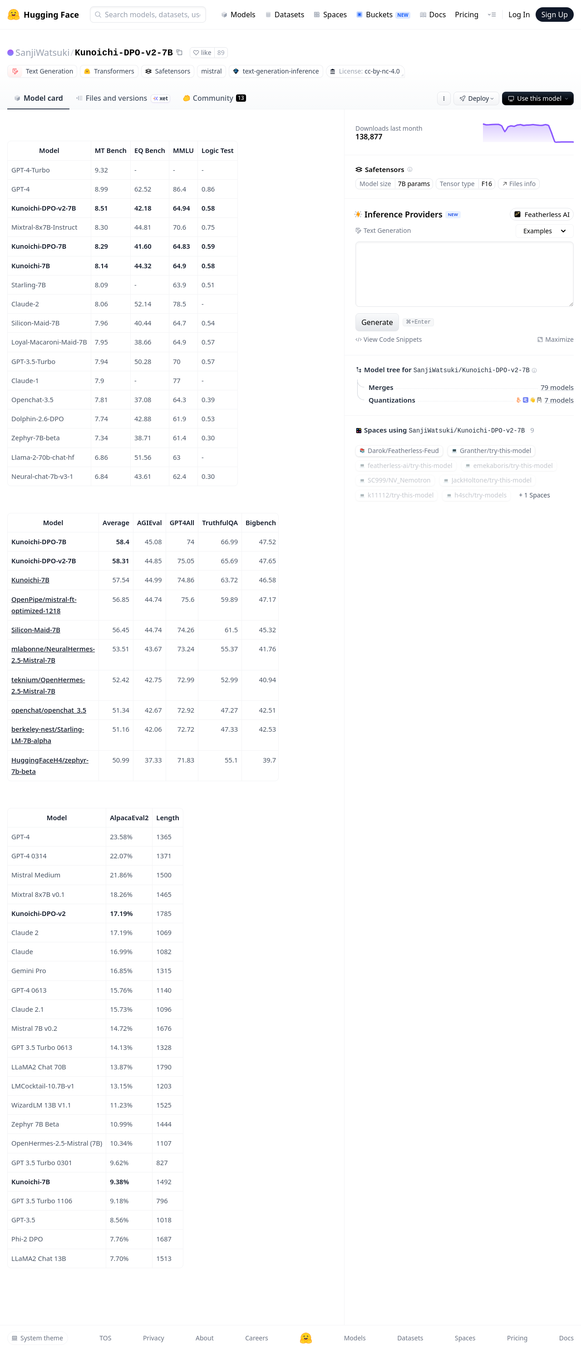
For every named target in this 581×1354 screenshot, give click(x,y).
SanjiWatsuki (42, 52)
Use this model (539, 98)
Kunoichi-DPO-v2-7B (124, 53)
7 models (559, 399)
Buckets (383, 15)
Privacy (153, 1338)
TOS (105, 1338)
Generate (377, 322)
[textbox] (464, 274)
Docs (432, 15)
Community (214, 98)
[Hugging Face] (306, 1338)
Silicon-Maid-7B (35, 629)
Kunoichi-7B (30, 579)
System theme (37, 1338)
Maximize (555, 339)
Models (238, 15)
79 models (557, 387)
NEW (453, 214)
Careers (256, 1338)
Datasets (285, 15)
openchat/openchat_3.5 (48, 709)
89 (221, 52)
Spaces (330, 15)
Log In (519, 15)
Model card (38, 98)
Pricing (466, 15)
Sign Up (555, 15)
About (205, 1338)
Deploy (477, 98)
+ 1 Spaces (534, 495)
